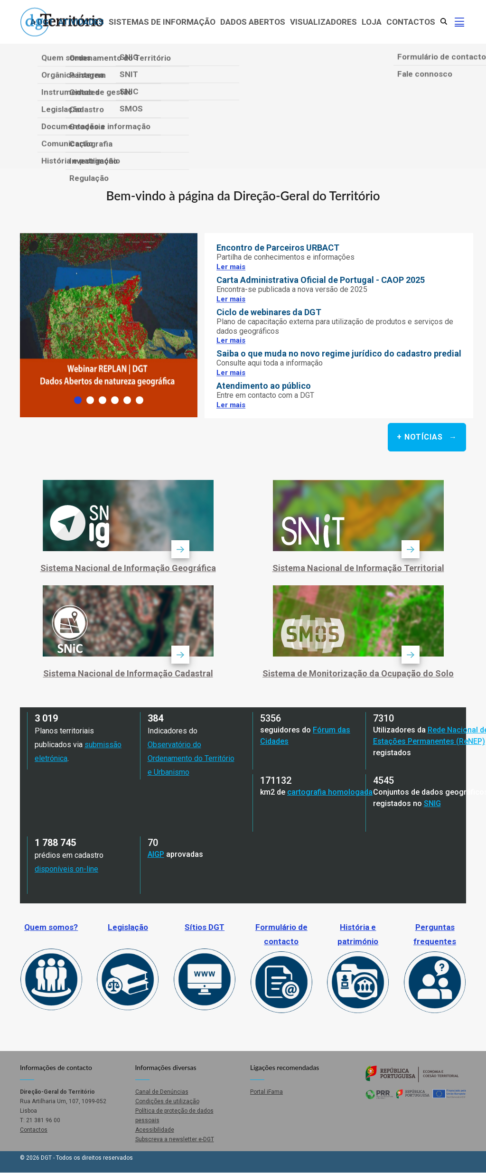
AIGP (156, 854)
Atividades (81, 22)
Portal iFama (266, 1092)
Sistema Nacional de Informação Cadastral (128, 673)
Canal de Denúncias (161, 1092)
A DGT (42, 22)
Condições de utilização (167, 1101)
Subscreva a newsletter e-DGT (174, 1139)
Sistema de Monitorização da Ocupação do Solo (358, 673)
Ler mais (230, 267)
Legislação (128, 927)
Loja (372, 22)
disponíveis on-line (66, 868)
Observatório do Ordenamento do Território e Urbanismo (191, 758)
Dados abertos (252, 22)
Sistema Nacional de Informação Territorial (358, 568)
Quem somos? (51, 927)
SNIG (432, 803)
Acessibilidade (154, 1129)
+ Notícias (421, 436)
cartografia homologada (330, 792)
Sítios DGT (204, 927)
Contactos (410, 22)
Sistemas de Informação (162, 22)
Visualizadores (323, 22)
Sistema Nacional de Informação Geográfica (128, 568)
